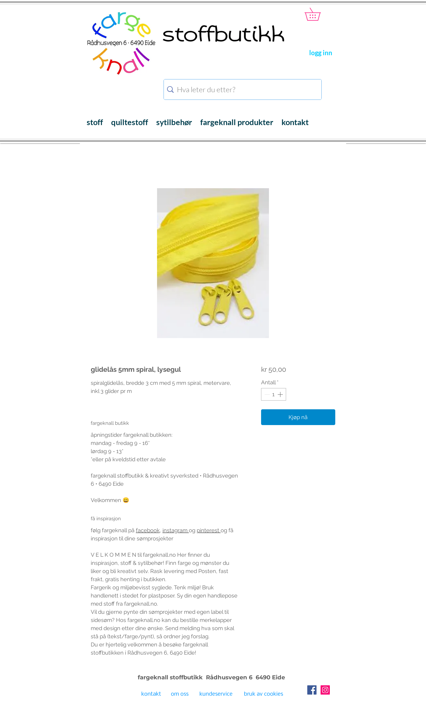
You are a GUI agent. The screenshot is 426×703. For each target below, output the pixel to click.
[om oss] (179, 694)
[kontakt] (151, 694)
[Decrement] (266, 394)
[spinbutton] (273, 394)
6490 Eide (269, 677)
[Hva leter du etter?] (243, 89)
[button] (319, 14)
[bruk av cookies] (263, 694)
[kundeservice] (216, 694)
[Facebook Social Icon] (312, 690)
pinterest (209, 530)
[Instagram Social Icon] (325, 690)
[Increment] (280, 394)
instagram (175, 530)
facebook (148, 530)
